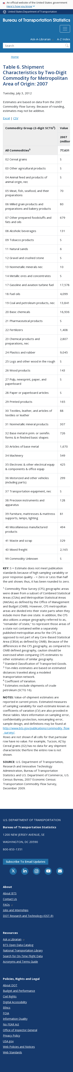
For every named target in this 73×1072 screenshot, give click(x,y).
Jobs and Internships (15, 910)
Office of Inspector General (20, 1030)
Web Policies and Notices (19, 1047)
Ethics (6, 1007)
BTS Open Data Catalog (18, 945)
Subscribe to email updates (25, 861)
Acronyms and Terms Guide (20, 961)
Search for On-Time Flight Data (23, 956)
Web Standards (12, 1052)
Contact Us (10, 899)
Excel (6, 118)
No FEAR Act (11, 1024)
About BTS (10, 893)
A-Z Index (63, 39)
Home (15, 57)
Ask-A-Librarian (42, 39)
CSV (15, 118)
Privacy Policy (11, 1035)
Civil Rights (10, 996)
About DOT (10, 985)
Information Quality (15, 1019)
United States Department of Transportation (32, 11)
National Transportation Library (23, 950)
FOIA (6, 1013)
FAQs (8, 905)
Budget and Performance (19, 991)
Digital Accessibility (15, 1002)
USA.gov (8, 1041)
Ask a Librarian (14, 939)
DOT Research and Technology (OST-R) (28, 916)
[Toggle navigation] (65, 28)
